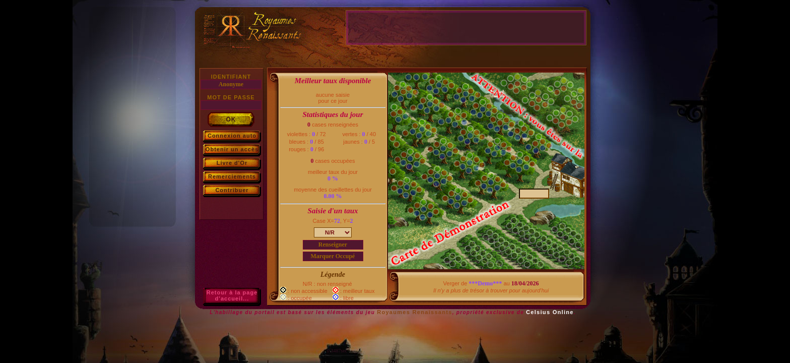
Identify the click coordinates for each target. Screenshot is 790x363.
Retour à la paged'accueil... (232, 295)
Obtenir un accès (232, 149)
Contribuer (231, 190)
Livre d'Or (232, 163)
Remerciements (232, 176)
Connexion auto (232, 136)
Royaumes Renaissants (414, 312)
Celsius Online (550, 312)
